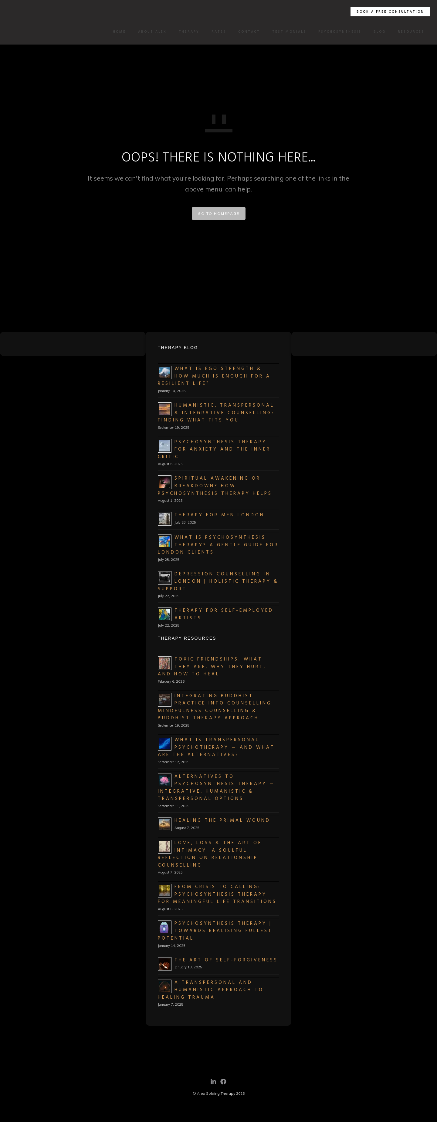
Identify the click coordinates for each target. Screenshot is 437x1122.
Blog (377, 32)
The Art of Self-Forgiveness (226, 960)
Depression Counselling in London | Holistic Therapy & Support (218, 582)
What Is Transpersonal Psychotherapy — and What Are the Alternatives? (216, 747)
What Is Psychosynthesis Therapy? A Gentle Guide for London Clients (218, 545)
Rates (216, 32)
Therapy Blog (178, 347)
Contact (247, 32)
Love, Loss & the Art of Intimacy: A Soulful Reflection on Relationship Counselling (210, 854)
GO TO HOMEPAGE (218, 213)
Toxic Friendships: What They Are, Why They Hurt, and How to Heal (212, 667)
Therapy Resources (187, 638)
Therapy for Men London (219, 515)
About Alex (150, 32)
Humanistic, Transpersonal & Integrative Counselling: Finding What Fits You (216, 413)
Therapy (186, 32)
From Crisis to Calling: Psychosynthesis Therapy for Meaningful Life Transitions (217, 894)
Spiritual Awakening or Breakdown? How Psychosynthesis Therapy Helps (215, 486)
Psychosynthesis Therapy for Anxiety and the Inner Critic (214, 449)
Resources (408, 32)
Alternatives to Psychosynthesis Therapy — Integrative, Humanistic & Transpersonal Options (216, 788)
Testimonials (287, 32)
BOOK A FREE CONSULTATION (388, 12)
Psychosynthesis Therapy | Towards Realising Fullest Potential (215, 931)
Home (117, 32)
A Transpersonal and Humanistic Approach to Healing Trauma (211, 990)
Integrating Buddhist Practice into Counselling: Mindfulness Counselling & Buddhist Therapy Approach (216, 707)
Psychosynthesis (337, 32)
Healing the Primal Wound (222, 820)
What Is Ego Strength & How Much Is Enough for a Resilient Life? (214, 376)
